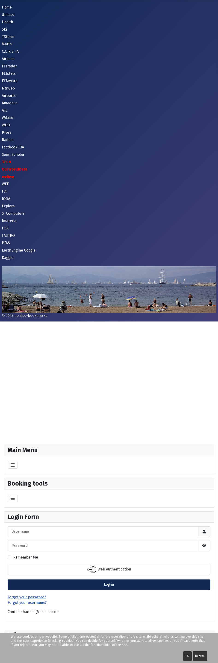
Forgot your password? (27, 597)
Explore (8, 206)
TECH (6, 162)
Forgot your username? (27, 602)
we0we (8, 176)
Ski (4, 29)
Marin (7, 44)
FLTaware (10, 81)
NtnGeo (8, 88)
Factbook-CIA (13, 147)
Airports (9, 95)
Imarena (9, 221)
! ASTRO (8, 235)
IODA (6, 199)
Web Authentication (109, 569)
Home (7, 7)
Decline (200, 656)
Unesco (8, 14)
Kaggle (7, 257)
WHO (6, 125)
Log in (109, 584)
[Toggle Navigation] (13, 465)
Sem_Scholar (13, 154)
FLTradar (9, 66)
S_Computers (13, 213)
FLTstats (9, 73)
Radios (7, 140)
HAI (5, 191)
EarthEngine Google (18, 250)
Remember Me (25, 557)
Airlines (8, 59)
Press (7, 132)
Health (7, 22)
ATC (5, 110)
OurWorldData (14, 169)
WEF (5, 184)
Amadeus (10, 103)
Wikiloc (8, 118)
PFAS (6, 243)
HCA (5, 228)
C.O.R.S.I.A (10, 51)
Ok (187, 656)
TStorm (8, 37)
